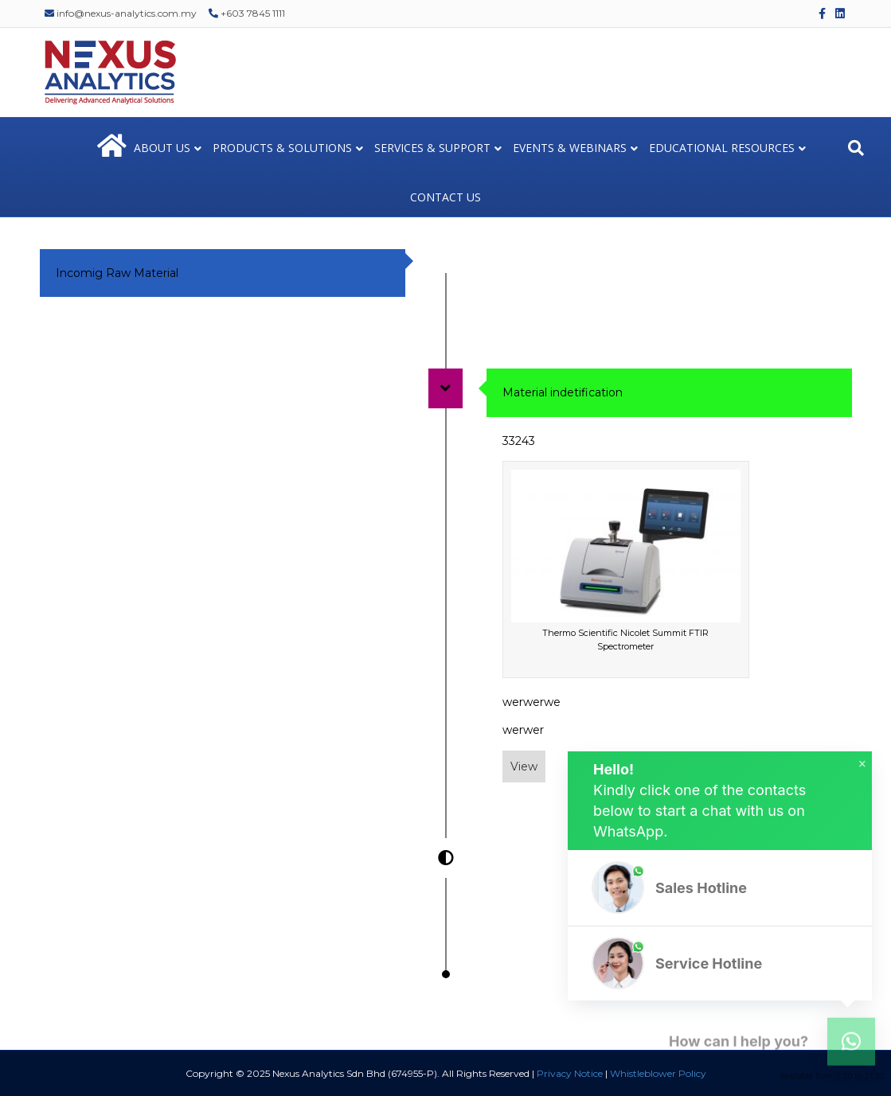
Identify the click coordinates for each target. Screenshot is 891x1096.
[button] (720, 888)
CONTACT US (445, 197)
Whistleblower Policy (658, 1073)
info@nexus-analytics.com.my (121, 13)
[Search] (856, 148)
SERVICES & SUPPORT (432, 147)
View (523, 766)
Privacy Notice (570, 1073)
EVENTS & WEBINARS (570, 147)
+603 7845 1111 (247, 13)
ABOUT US (162, 147)
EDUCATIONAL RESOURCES (722, 147)
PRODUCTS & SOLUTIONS (282, 147)
